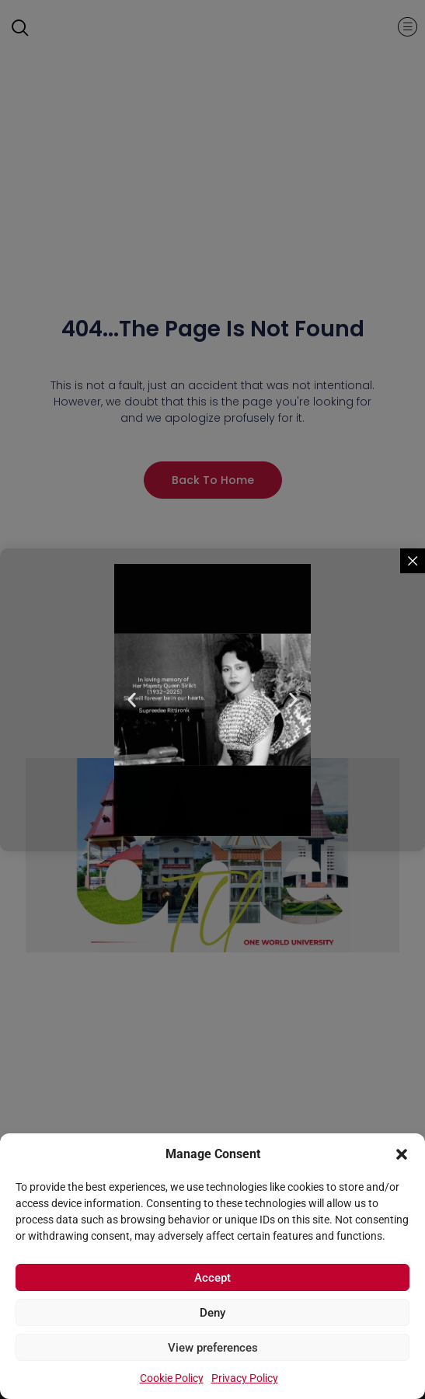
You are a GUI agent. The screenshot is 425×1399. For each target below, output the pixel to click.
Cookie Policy (172, 1379)
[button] (401, 1147)
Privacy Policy (244, 1379)
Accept (212, 1279)
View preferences (213, 1349)
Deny (212, 1314)
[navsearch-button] (27, 29)
